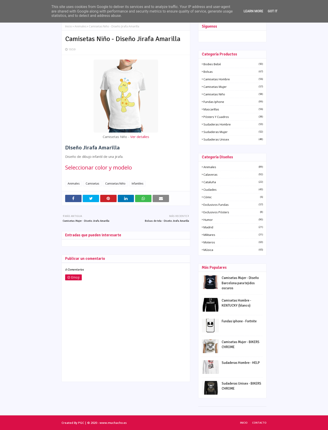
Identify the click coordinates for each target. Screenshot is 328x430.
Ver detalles (139, 136)
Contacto (259, 422)
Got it (272, 11)
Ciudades (233, 190)
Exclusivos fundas (233, 205)
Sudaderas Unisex (233, 139)
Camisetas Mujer (233, 87)
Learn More (253, 11)
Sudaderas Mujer (233, 132)
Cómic (233, 197)
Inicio (68, 26)
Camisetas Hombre (233, 79)
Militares (233, 235)
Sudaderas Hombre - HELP (241, 363)
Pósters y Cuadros (233, 117)
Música (233, 250)
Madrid (233, 227)
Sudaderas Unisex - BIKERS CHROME (241, 386)
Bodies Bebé (233, 64)
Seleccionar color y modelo (98, 167)
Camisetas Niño (115, 183)
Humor (233, 220)
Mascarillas (233, 109)
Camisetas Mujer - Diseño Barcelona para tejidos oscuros (240, 283)
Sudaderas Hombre (233, 124)
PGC (81, 423)
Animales (80, 26)
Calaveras (233, 174)
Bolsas (233, 72)
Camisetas (92, 183)
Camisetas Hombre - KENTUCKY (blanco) (236, 303)
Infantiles (137, 183)
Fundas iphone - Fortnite (239, 321)
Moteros (233, 242)
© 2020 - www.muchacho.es (107, 423)
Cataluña (233, 182)
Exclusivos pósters (233, 212)
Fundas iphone (233, 102)
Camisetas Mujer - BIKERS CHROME (240, 344)
